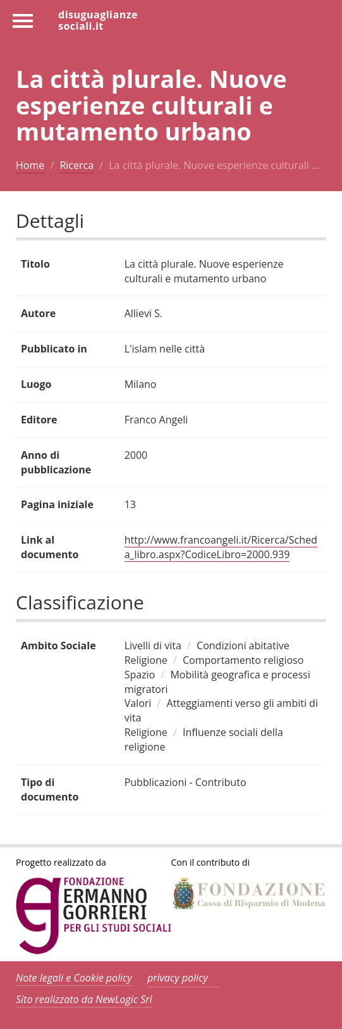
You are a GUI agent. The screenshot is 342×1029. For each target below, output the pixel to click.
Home (30, 165)
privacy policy (177, 978)
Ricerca (76, 165)
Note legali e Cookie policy (74, 978)
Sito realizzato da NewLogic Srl (84, 999)
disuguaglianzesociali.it (98, 20)
